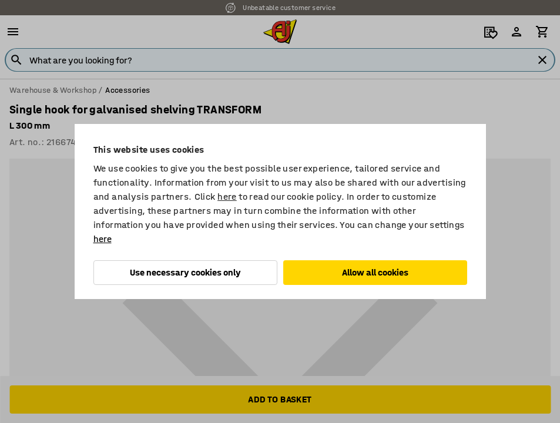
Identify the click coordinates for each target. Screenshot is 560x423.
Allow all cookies (375, 272)
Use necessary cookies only (185, 272)
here (227, 196)
